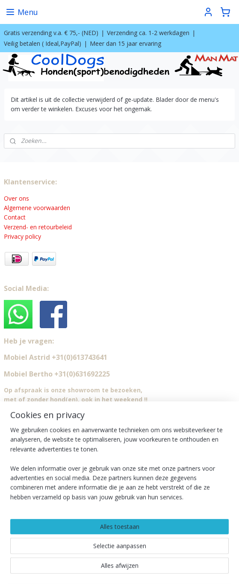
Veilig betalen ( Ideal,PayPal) (42, 43)
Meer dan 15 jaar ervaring (125, 43)
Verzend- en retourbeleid (38, 227)
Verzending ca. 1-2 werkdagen (148, 33)
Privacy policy (22, 236)
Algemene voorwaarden (37, 208)
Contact (15, 217)
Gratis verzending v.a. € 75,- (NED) (51, 33)
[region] (119, 467)
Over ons (16, 198)
